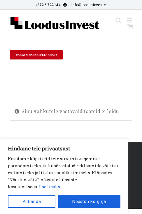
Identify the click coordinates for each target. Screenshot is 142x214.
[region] (64, 176)
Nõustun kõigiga (89, 201)
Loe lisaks (49, 187)
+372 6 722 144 (48, 4)
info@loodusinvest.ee (89, 4)
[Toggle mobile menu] (130, 20)
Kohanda (31, 201)
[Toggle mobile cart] (130, 26)
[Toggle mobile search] (118, 20)
